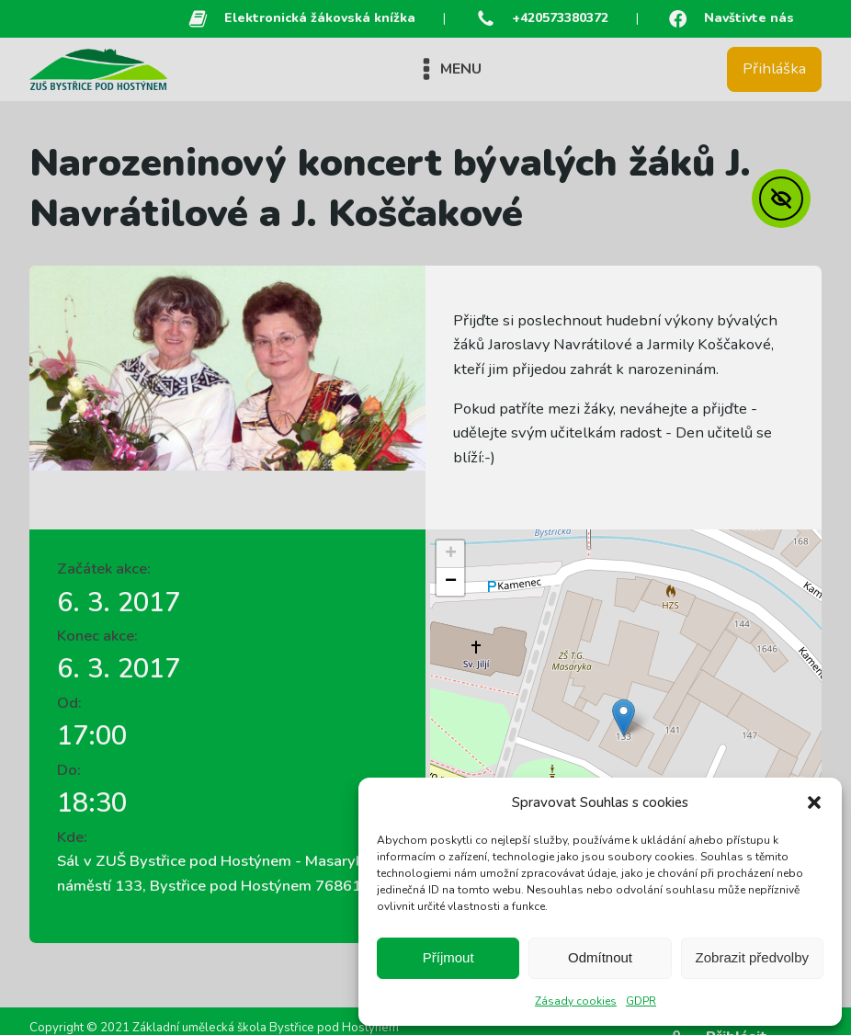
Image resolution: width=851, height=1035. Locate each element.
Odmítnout (600, 957)
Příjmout (448, 957)
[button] (814, 802)
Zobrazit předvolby (752, 957)
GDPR (641, 1001)
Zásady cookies (576, 1001)
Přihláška (774, 68)
